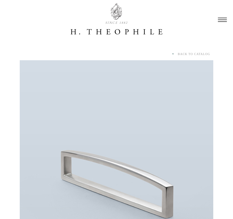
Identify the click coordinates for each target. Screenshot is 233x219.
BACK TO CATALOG (190, 54)
